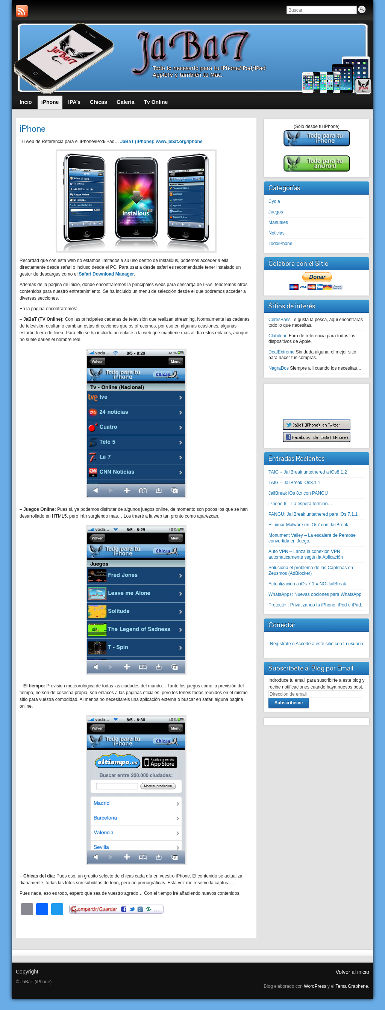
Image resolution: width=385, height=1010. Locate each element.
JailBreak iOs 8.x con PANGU (298, 493)
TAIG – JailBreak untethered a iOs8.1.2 (307, 472)
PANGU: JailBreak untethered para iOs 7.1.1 (313, 514)
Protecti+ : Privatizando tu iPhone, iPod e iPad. (315, 605)
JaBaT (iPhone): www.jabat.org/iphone (161, 141)
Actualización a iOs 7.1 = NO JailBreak (307, 584)
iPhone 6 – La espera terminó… (300, 503)
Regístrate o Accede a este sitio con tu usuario (316, 643)
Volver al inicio (353, 972)
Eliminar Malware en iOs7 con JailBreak (308, 524)
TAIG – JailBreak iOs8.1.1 (294, 482)
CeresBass (279, 319)
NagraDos (278, 368)
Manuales (278, 222)
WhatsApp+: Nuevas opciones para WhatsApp (314, 594)
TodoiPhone (280, 243)
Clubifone (278, 335)
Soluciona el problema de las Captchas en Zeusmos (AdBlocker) (310, 570)
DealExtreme (281, 352)
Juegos (275, 212)
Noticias (276, 233)
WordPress (315, 986)
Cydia (274, 201)
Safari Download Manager (106, 274)
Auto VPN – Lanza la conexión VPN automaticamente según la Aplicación (305, 554)
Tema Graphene (352, 986)
